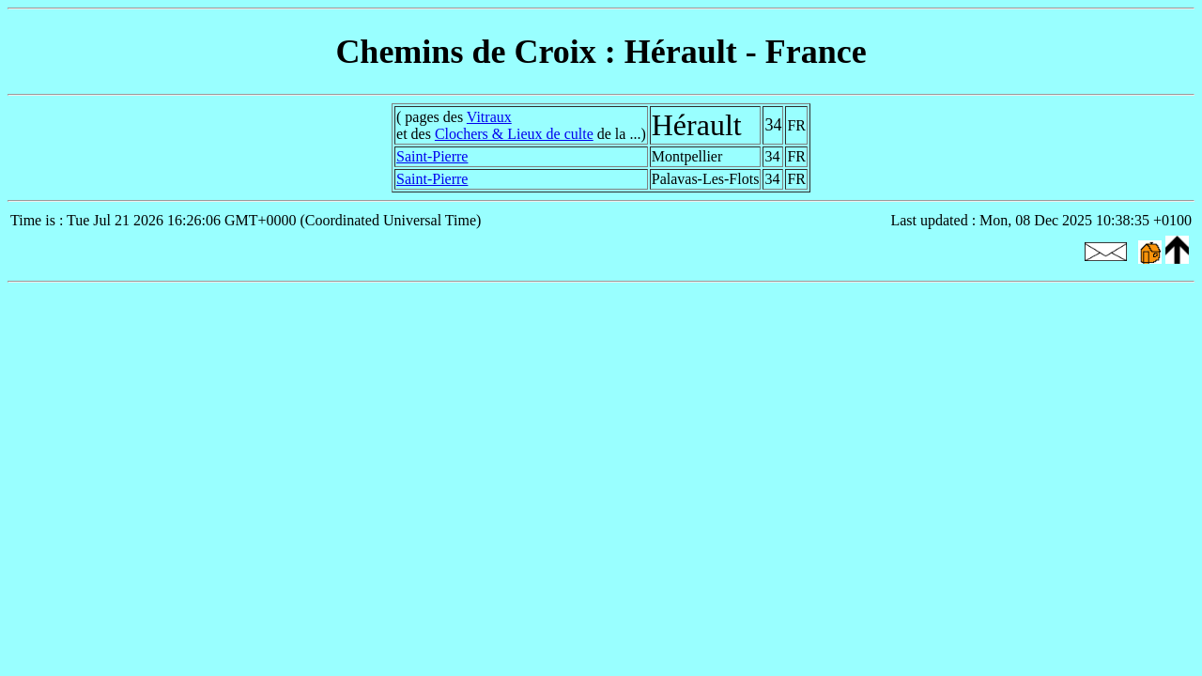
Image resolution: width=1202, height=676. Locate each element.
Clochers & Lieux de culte (514, 134)
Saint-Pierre (432, 156)
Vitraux (489, 117)
